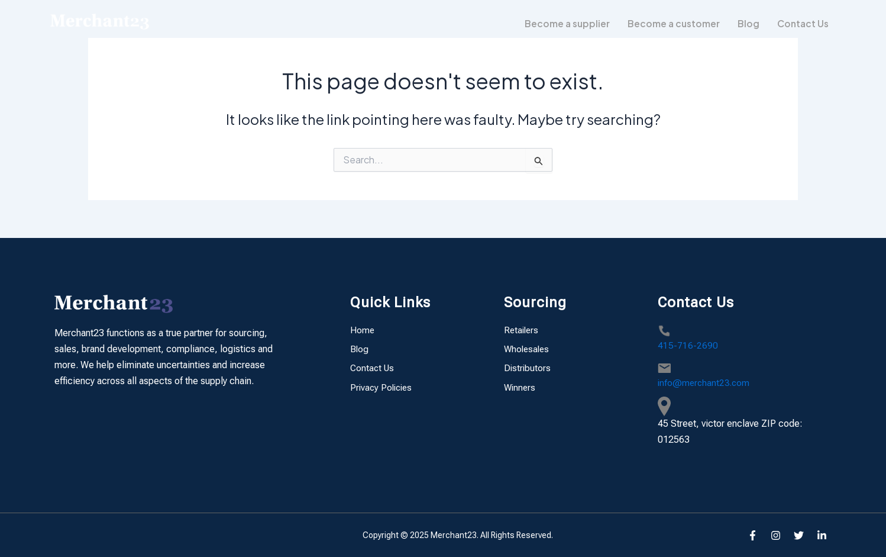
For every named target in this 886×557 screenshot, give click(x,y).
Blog (746, 23)
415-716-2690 (688, 345)
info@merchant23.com (705, 382)
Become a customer (670, 23)
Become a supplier (562, 23)
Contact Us (802, 23)
